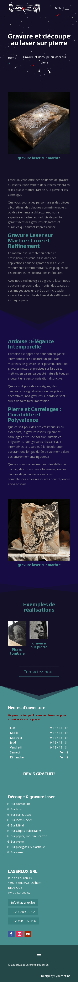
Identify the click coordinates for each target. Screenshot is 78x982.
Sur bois (16, 809)
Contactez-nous (39, 671)
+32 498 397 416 (23, 921)
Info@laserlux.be (23, 902)
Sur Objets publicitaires (26, 831)
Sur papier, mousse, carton (29, 836)
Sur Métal (17, 825)
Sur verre (17, 852)
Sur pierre (17, 841)
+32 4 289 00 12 (23, 912)
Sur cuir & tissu (21, 815)
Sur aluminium (20, 804)
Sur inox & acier (21, 820)
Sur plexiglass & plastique (28, 847)
